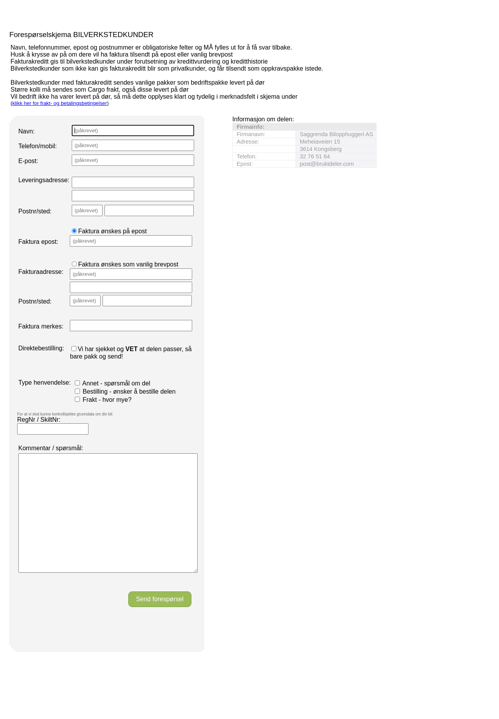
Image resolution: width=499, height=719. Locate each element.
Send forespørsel (160, 622)
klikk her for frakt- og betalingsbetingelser (59, 103)
